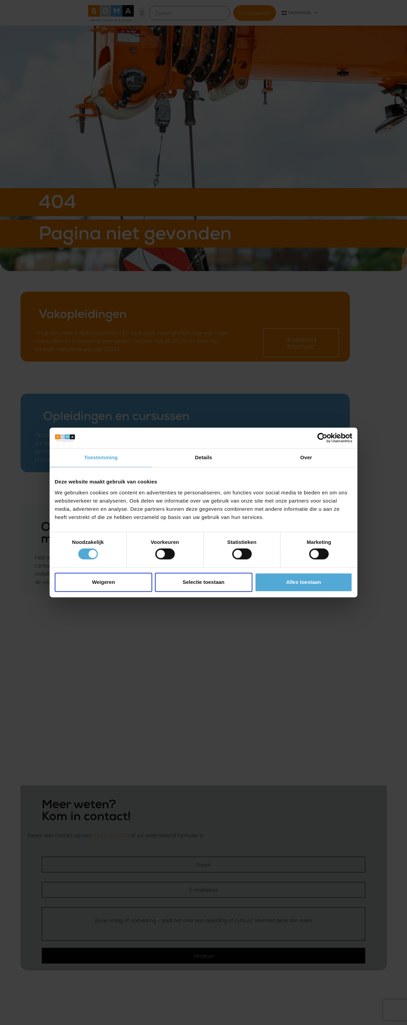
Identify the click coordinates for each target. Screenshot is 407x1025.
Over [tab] (306, 457)
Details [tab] (203, 457)
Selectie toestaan (204, 582)
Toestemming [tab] (101, 457)
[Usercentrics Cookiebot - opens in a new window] (322, 438)
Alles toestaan (303, 582)
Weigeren (103, 582)
